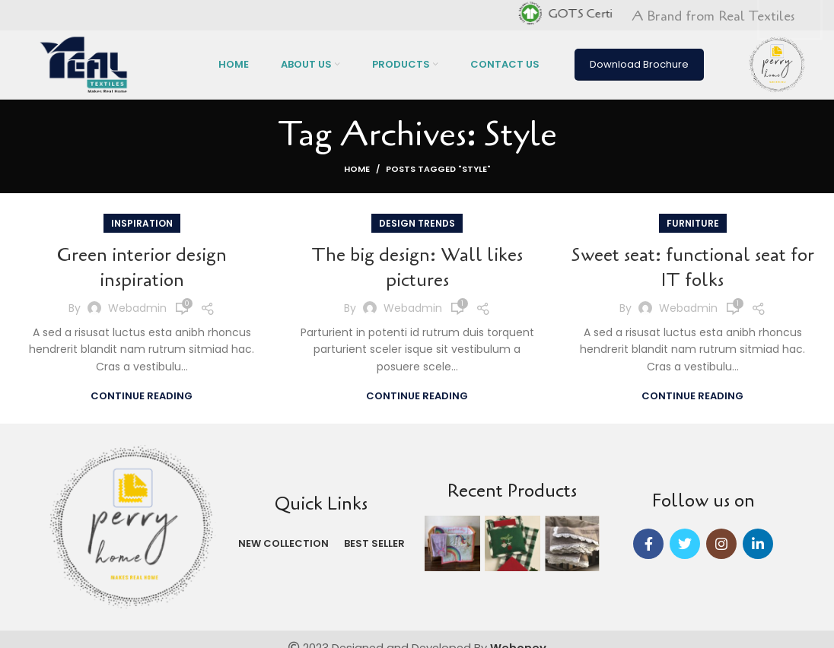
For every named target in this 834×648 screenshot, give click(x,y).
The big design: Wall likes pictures (417, 268)
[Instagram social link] (721, 544)
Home (357, 169)
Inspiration (142, 223)
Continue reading (142, 396)
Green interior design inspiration (142, 268)
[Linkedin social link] (758, 544)
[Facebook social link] (648, 544)
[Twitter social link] (685, 544)
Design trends (417, 223)
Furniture (693, 223)
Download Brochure (639, 64)
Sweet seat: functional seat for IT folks (692, 268)
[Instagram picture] (452, 543)
